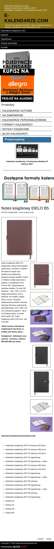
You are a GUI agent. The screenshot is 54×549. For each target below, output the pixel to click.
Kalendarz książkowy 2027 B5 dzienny (22, 481)
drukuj (48, 539)
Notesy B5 (10, 509)
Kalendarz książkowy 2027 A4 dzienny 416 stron (26, 469)
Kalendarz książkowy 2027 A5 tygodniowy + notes (26, 461)
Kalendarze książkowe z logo (16, 6)
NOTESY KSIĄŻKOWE (15, 129)
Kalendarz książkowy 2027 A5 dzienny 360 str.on (26, 449)
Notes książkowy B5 (26, 212)
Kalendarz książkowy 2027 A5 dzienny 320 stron (26, 445)
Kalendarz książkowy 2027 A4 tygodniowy (23, 473)
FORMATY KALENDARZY (17, 124)
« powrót (40, 539)
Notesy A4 (10, 505)
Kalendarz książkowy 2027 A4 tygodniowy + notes (26, 477)
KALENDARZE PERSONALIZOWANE (24, 120)
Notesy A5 (10, 501)
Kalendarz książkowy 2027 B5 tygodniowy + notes (26, 489)
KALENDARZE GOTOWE (17, 110)
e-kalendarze (26, 18)
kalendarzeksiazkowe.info (26, 543)
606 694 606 (6, 341)
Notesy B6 (10, 513)
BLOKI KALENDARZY (15, 133)
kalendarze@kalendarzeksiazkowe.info (18, 436)
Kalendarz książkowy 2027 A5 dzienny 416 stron (26, 453)
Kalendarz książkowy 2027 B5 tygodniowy (23, 485)
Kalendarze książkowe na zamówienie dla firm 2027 (25, 10)
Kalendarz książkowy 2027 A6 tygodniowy (23, 497)
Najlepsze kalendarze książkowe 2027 (20, 8)
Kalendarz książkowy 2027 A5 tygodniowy (23, 457)
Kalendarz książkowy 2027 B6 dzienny (22, 493)
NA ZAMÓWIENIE (12, 115)
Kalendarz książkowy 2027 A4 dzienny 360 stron (26, 465)
